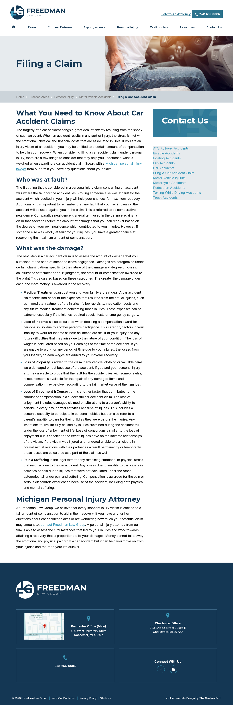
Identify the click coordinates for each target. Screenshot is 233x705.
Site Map (105, 698)
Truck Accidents (165, 197)
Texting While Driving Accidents (177, 193)
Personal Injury (127, 27)
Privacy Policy (88, 698)
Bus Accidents (164, 163)
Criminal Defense (60, 27)
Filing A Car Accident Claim (173, 173)
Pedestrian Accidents (169, 188)
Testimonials (159, 27)
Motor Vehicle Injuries (169, 178)
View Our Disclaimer (64, 698)
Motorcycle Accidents (169, 183)
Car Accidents (163, 168)
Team (32, 27)
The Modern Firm (210, 698)
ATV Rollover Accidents (171, 148)
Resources (187, 27)
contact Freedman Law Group (63, 525)
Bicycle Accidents (166, 153)
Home (13, 27)
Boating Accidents (167, 158)
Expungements (94, 27)
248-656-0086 (209, 14)
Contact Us (214, 27)
